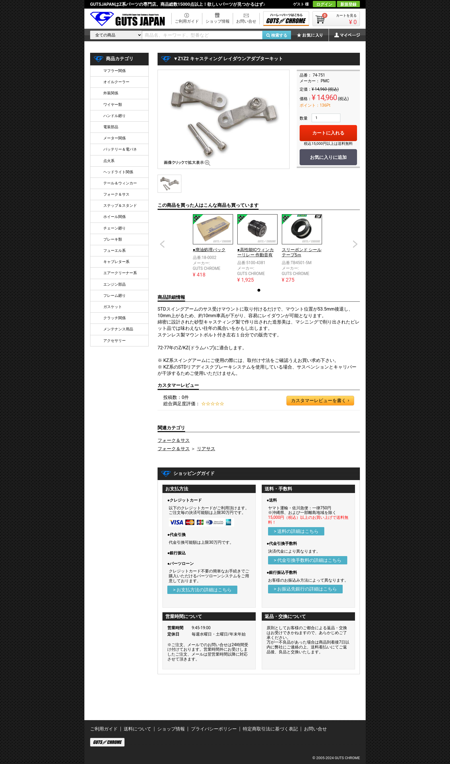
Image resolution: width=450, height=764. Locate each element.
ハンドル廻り (114, 116)
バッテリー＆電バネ (120, 149)
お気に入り (312, 35)
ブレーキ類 (112, 239)
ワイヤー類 (112, 104)
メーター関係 (114, 138)
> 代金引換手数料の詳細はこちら (308, 560)
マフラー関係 (114, 71)
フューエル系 (114, 250)
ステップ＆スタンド (120, 205)
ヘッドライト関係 (118, 172)
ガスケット (112, 307)
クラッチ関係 (114, 318)
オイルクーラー (116, 82)
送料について (137, 729)
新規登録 (348, 4)
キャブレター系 (116, 262)
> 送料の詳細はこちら (296, 531)
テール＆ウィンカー (120, 183)
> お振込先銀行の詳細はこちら (305, 589)
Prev (162, 244)
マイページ (344, 35)
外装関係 (110, 93)
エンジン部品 (114, 284)
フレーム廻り (114, 295)
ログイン (324, 4)
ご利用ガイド (187, 21)
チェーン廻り (114, 228)
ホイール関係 (114, 217)
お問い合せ (246, 21)
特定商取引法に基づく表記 (270, 729)
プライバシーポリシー (214, 729)
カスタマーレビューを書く (320, 400)
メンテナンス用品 (118, 329)
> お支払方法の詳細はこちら (202, 590)
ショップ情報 (217, 21)
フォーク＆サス (174, 440)
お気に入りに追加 (328, 157)
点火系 (109, 161)
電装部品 (110, 127)
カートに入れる (328, 133)
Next (355, 244)
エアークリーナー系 (120, 273)
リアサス (206, 448)
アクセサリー (114, 340)
